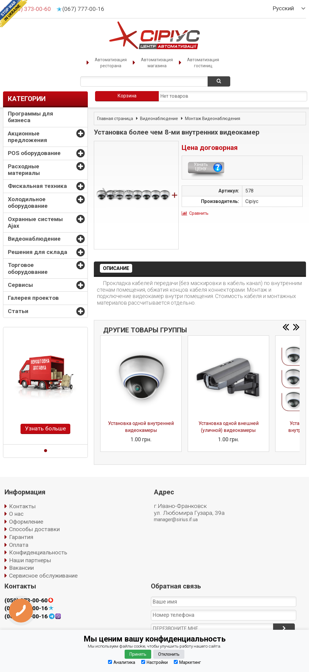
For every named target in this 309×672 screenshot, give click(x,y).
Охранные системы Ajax (35, 222)
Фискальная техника (37, 185)
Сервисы (20, 284)
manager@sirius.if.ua (176, 519)
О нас (16, 513)
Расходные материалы (24, 169)
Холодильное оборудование (28, 202)
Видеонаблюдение (34, 238)
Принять (137, 654)
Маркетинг (187, 662)
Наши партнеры (30, 560)
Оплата (18, 544)
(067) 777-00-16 (83, 9)
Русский (283, 8)
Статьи (18, 311)
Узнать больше (45, 428)
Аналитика (121, 662)
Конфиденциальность (38, 552)
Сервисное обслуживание (43, 575)
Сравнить (199, 213)
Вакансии (21, 567)
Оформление (26, 521)
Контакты (22, 506)
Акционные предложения (27, 137)
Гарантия (21, 537)
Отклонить (169, 654)
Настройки (154, 662)
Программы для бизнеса (30, 117)
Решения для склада (37, 252)
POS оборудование (34, 153)
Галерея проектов (33, 297)
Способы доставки (34, 529)
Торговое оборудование (28, 268)
